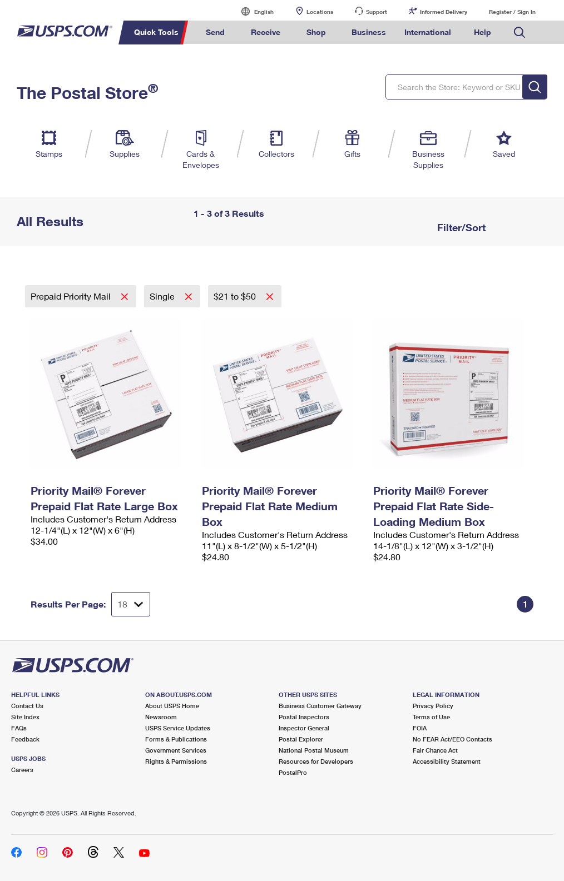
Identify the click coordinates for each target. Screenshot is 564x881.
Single (163, 296)
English (252, 11)
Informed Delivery (443, 11)
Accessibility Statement (447, 761)
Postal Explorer (301, 739)
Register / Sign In (512, 11)
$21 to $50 (236, 296)
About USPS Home (172, 705)
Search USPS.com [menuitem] (519, 32)
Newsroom (161, 716)
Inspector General (304, 727)
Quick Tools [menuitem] (156, 32)
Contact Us (27, 705)
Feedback (25, 739)
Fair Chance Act (435, 750)
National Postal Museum (314, 750)
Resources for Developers (316, 761)
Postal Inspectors (304, 716)
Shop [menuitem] (316, 32)
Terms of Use (431, 716)
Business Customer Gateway (320, 705)
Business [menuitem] (369, 32)
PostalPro (293, 772)
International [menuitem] (427, 32)
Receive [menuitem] (265, 32)
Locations (319, 11)
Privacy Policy (433, 705)
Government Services (175, 750)
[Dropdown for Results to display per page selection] (130, 604)
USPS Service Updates (177, 727)
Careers (22, 769)
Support (376, 11)
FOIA (420, 727)
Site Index (25, 716)
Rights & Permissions (176, 761)
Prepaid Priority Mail (72, 296)
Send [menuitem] (215, 32)
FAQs (19, 727)
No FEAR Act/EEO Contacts (452, 739)
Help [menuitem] (482, 32)
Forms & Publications (176, 739)
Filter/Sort (460, 227)
